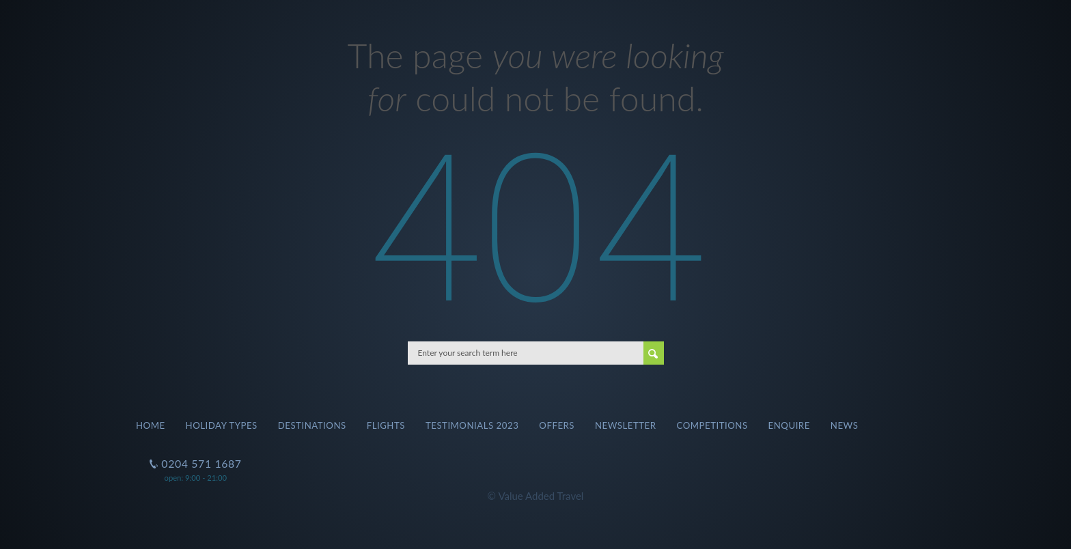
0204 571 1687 (200, 458)
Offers (556, 425)
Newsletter (625, 425)
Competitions (712, 425)
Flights (386, 425)
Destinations (312, 425)
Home (150, 425)
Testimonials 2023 (472, 425)
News (845, 425)
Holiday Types (222, 425)
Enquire (789, 425)
